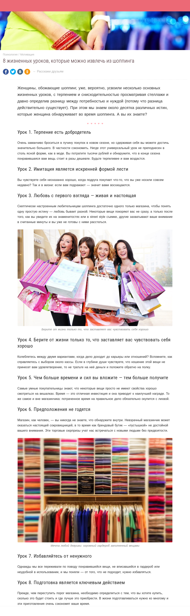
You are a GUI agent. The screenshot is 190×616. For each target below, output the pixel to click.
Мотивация (27, 54)
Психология (10, 54)
